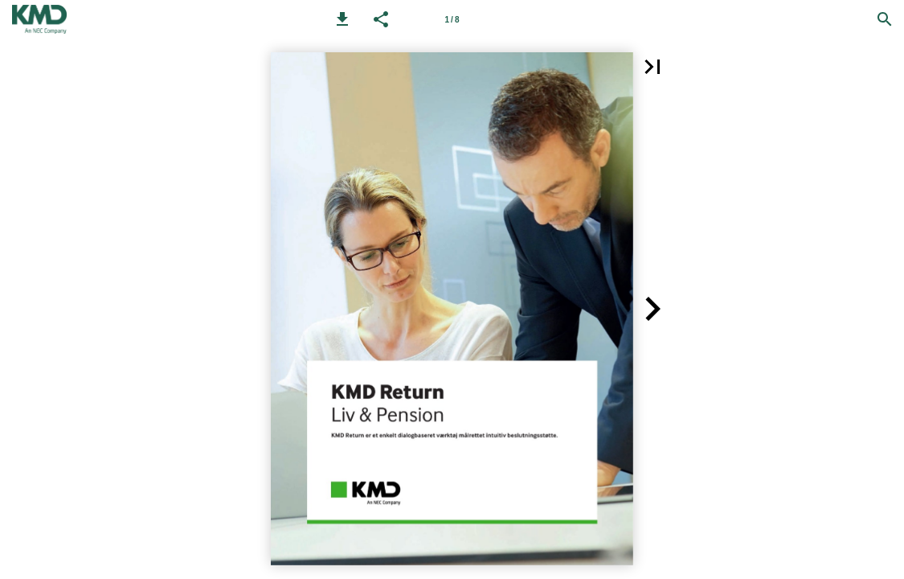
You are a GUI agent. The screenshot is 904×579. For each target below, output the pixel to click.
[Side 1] (452, 19)
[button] (342, 19)
